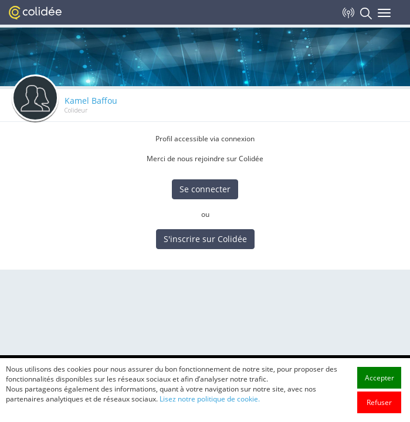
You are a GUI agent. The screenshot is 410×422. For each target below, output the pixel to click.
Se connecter (205, 189)
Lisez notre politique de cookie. (210, 412)
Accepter (379, 391)
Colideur (76, 110)
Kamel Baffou (91, 100)
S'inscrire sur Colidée (205, 238)
